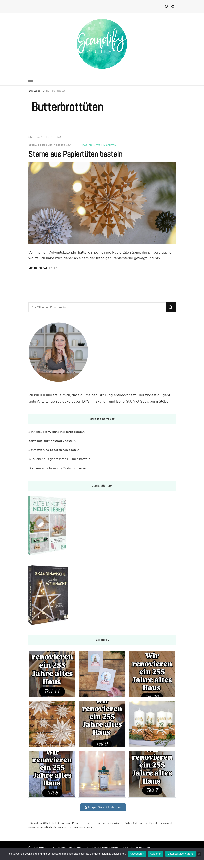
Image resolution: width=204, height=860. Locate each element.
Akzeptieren (137, 853)
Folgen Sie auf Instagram (103, 807)
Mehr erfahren (43, 268)
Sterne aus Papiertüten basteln (75, 154)
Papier (87, 145)
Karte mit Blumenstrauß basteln (52, 441)
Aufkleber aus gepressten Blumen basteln (59, 459)
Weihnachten (106, 145)
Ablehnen (155, 853)
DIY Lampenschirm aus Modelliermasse (57, 468)
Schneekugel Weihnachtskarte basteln (56, 432)
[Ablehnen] (199, 854)
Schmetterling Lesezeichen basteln (53, 450)
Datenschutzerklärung (180, 853)
